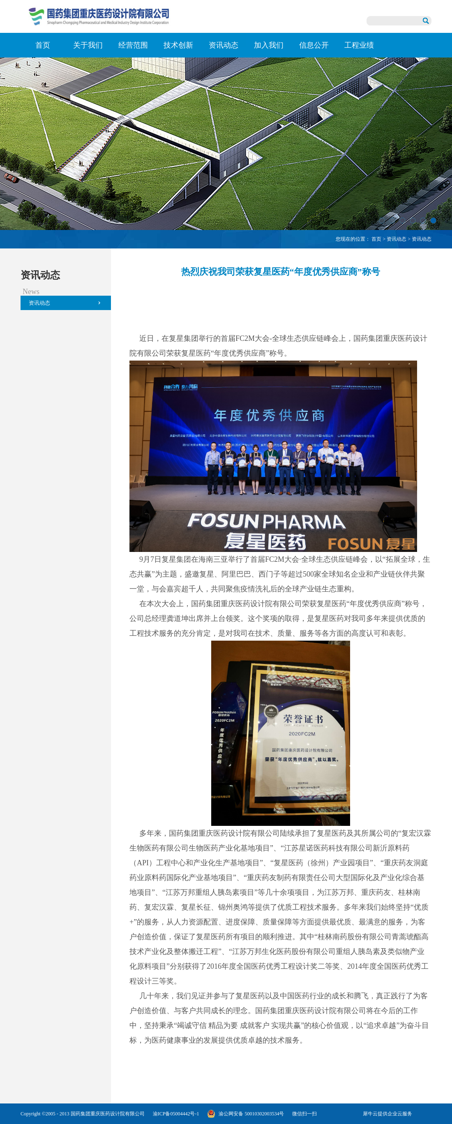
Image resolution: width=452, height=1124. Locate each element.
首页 (42, 45)
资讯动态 (396, 239)
